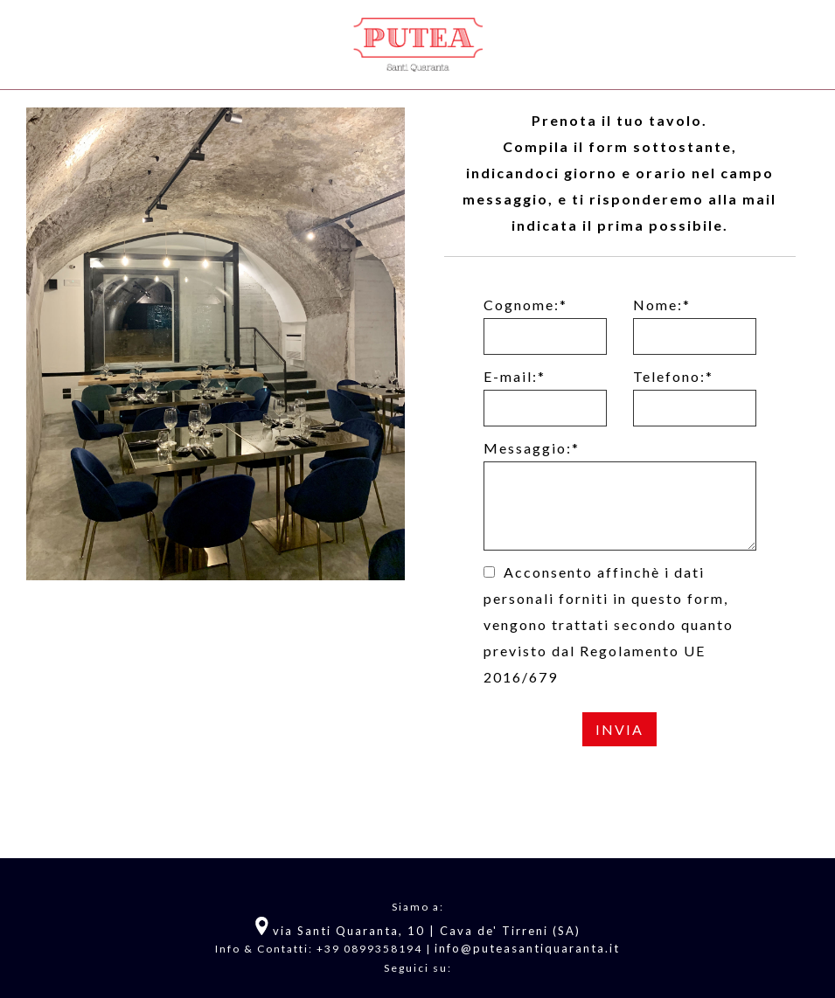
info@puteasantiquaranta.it (527, 948)
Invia (619, 729)
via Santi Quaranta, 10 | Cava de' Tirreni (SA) (424, 931)
